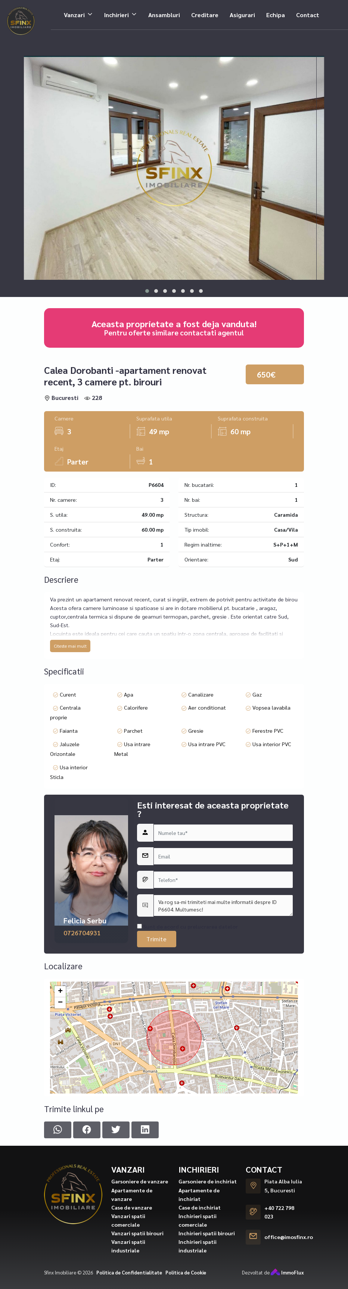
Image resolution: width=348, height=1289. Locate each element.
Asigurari (242, 12)
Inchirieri (116, 12)
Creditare (204, 12)
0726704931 (82, 1088)
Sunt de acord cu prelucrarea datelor (187, 1082)
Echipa (275, 12)
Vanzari (74, 12)
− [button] (60, 1135)
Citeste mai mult (70, 728)
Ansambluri (164, 12)
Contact (307, 12)
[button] (147, 291)
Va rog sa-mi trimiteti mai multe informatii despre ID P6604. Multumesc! (223, 1061)
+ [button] (60, 1124)
